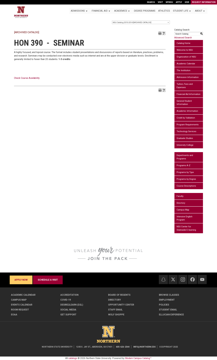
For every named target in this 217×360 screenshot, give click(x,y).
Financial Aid (100, 11)
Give (187, 2)
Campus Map (183, 209)
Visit (160, 2)
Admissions (78, 11)
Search (151, 2)
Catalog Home (183, 43)
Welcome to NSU (185, 50)
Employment (167, 299)
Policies (164, 304)
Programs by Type (185, 172)
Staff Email (115, 309)
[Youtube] (202, 279)
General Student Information (184, 103)
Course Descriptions (186, 186)
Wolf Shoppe (116, 314)
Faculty (180, 196)
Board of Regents (119, 295)
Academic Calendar (186, 63)
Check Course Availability (27, 78)
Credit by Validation (186, 117)
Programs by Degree (186, 179)
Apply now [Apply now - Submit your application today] (21, 279)
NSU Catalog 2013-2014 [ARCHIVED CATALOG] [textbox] (132, 22)
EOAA (14, 314)
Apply (179, 2)
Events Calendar (21, 304)
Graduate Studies (185, 138)
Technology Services (186, 131)
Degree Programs (144, 10)
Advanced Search (183, 37)
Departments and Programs (185, 157)
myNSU (169, 2)
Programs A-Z (183, 165)
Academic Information (187, 111)
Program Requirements (188, 124)
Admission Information (188, 77)
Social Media (68, 309)
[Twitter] (173, 279)
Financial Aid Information (188, 94)
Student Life (181, 11)
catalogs (72, 358)
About (199, 11)
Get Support (68, 314)
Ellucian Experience (171, 314)
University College (185, 145)
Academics (121, 11)
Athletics (164, 10)
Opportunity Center (121, 304)
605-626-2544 (123, 347)
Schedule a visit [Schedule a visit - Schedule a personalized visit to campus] (48, 279)
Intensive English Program (184, 218)
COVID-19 (65, 299)
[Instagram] (183, 279)
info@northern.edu (144, 347)
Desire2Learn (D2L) (71, 304)
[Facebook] (192, 279)
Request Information (204, 2)
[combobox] (141, 22)
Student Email (168, 309)
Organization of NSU (186, 56)
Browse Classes (169, 295)
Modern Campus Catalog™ (138, 358)
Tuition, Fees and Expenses (185, 86)
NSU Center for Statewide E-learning (186, 228)
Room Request (20, 309)
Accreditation (69, 295)
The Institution (183, 70)
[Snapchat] (163, 279)
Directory (181, 203)
